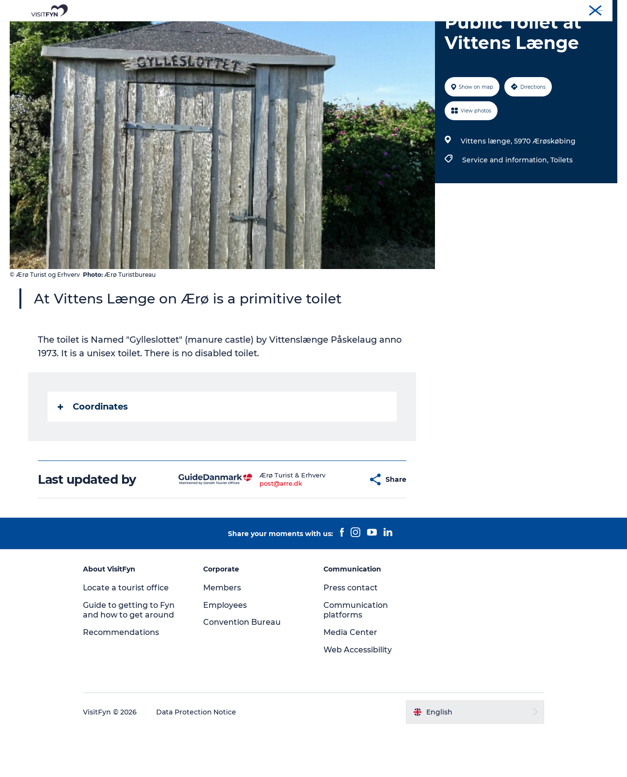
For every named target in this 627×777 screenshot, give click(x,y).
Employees (226, 651)
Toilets (561, 206)
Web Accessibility (357, 695)
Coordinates (93, 452)
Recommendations (123, 678)
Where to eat (350, 31)
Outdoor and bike (278, 31)
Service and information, (506, 206)
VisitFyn (502, 9)
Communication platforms (355, 656)
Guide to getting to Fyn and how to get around (131, 656)
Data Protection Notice (198, 758)
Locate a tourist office (128, 633)
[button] (342, 525)
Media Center (350, 678)
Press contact (350, 633)
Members (223, 633)
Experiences (209, 31)
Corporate (538, 9)
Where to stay (414, 31)
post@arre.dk (262, 529)
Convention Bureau (589, 9)
